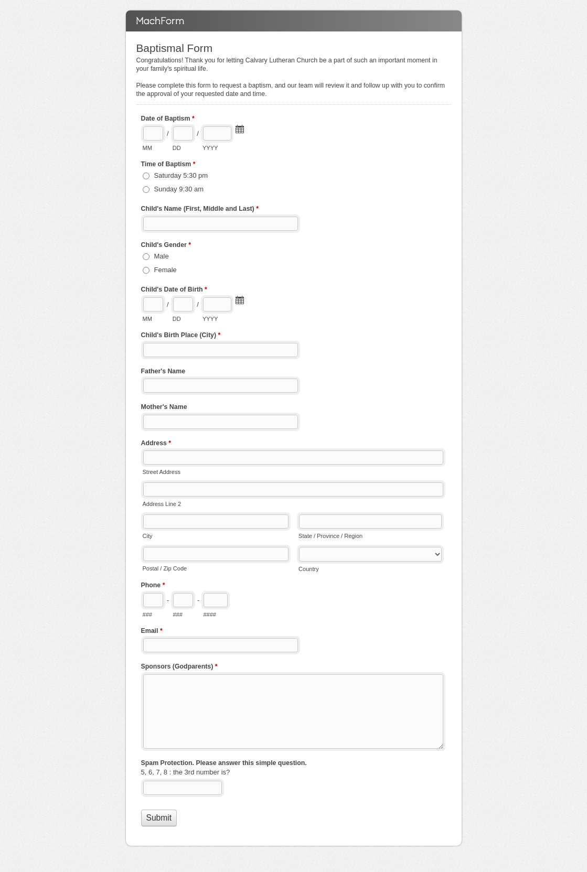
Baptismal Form (294, 20)
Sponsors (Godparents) (179, 667)
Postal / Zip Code (165, 568)
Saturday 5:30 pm (181, 175)
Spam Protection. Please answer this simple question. (224, 763)
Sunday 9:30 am (179, 189)
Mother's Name (164, 407)
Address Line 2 (162, 504)
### (147, 614)
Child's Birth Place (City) (181, 336)
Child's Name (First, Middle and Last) (200, 209)
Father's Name (163, 371)
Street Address (161, 472)
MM (147, 148)
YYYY (210, 148)
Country (308, 569)
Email (152, 632)
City (148, 536)
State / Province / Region (330, 536)
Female (165, 270)
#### (209, 614)
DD (177, 148)
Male (161, 256)
